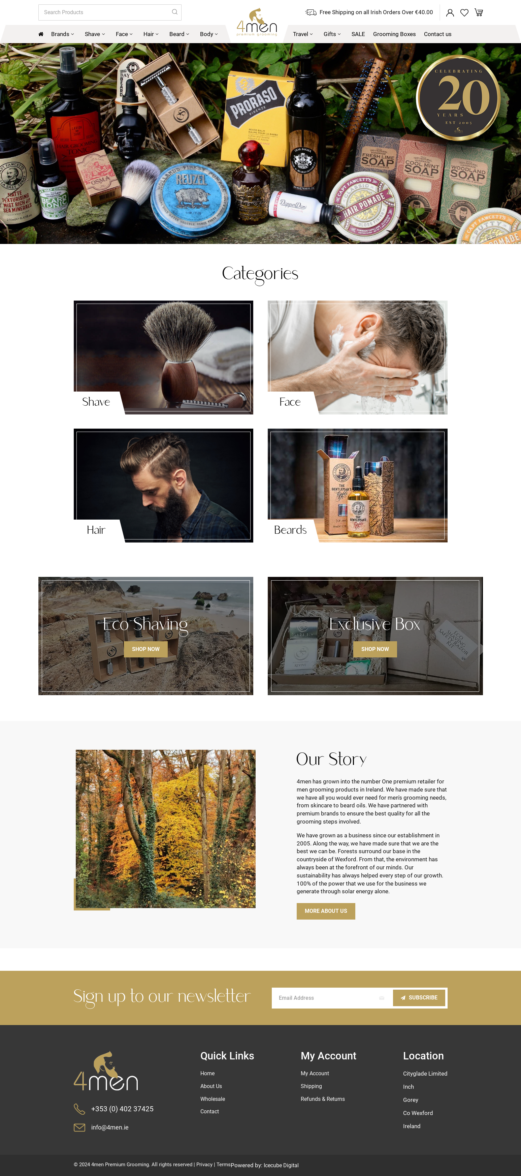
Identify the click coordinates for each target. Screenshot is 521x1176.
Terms (224, 1165)
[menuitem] (63, 35)
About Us (212, 1086)
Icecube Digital (282, 1165)
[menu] (260, 35)
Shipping (312, 1086)
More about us (327, 912)
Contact (211, 1112)
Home (208, 1073)
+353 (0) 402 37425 (122, 1108)
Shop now (146, 650)
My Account (316, 1073)
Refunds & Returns (324, 1099)
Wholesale (214, 1099)
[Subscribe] (417, 997)
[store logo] (240, 26)
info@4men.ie (111, 1127)
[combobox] (110, 13)
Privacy (204, 1165)
